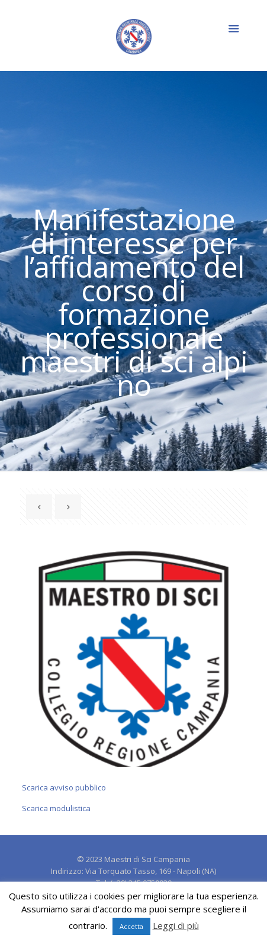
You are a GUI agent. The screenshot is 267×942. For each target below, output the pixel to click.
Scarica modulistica (56, 808)
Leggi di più (176, 925)
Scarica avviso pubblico (64, 787)
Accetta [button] (131, 926)
